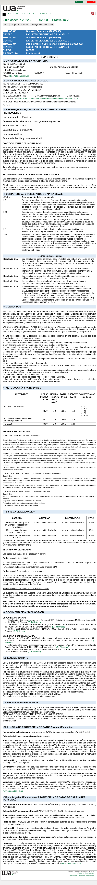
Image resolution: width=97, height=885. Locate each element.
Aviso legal (82, 875)
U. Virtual (79, 2)
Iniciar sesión (91, 2)
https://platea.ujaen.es (19, 76)
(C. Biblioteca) (34, 622)
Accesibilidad (73, 875)
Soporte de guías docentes (85, 874)
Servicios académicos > (21, 14)
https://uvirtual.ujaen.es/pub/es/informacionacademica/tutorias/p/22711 (46, 99)
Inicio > (10, 14)
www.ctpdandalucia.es (13, 791)
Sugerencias (90, 875)
